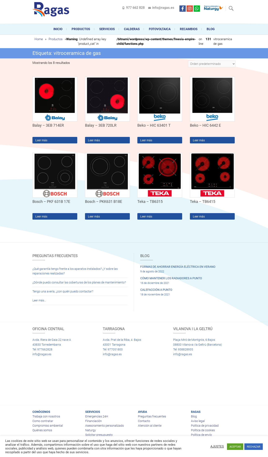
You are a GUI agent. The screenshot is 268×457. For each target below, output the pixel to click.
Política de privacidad (205, 425)
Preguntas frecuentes (152, 416)
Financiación (93, 421)
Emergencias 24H (96, 416)
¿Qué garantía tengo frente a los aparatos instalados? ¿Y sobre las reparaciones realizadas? (75, 271)
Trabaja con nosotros (46, 416)
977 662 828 (135, 8)
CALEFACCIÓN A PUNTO (156, 289)
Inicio (57, 29)
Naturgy (90, 430)
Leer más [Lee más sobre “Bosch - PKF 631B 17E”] (41, 216)
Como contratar (42, 421)
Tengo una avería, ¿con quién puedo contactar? (62, 291)
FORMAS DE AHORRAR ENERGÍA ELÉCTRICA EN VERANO (177, 266)
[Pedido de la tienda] (212, 64)
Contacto (144, 421)
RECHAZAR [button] (253, 446)
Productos (81, 29)
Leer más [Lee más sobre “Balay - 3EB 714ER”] (41, 140)
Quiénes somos (42, 430)
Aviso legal (198, 421)
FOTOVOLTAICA (160, 29)
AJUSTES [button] (217, 446)
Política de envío (201, 434)
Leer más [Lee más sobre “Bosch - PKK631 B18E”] (94, 216)
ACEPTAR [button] (235, 446)
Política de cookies (203, 430)
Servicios (107, 29)
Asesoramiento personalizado (104, 425)
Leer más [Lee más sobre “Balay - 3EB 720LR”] (94, 140)
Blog (211, 29)
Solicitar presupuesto (99, 434)
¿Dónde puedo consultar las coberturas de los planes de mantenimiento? (79, 282)
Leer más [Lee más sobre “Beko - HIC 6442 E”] (199, 140)
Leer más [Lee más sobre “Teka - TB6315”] (146, 216)
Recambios (188, 29)
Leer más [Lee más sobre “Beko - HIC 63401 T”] (146, 140)
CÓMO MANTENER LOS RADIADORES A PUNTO (171, 278)
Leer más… (39, 300)
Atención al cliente (149, 425)
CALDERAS (132, 29)
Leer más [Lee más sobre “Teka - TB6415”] (199, 216)
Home (39, 39)
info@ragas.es (163, 8)
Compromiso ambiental (47, 425)
